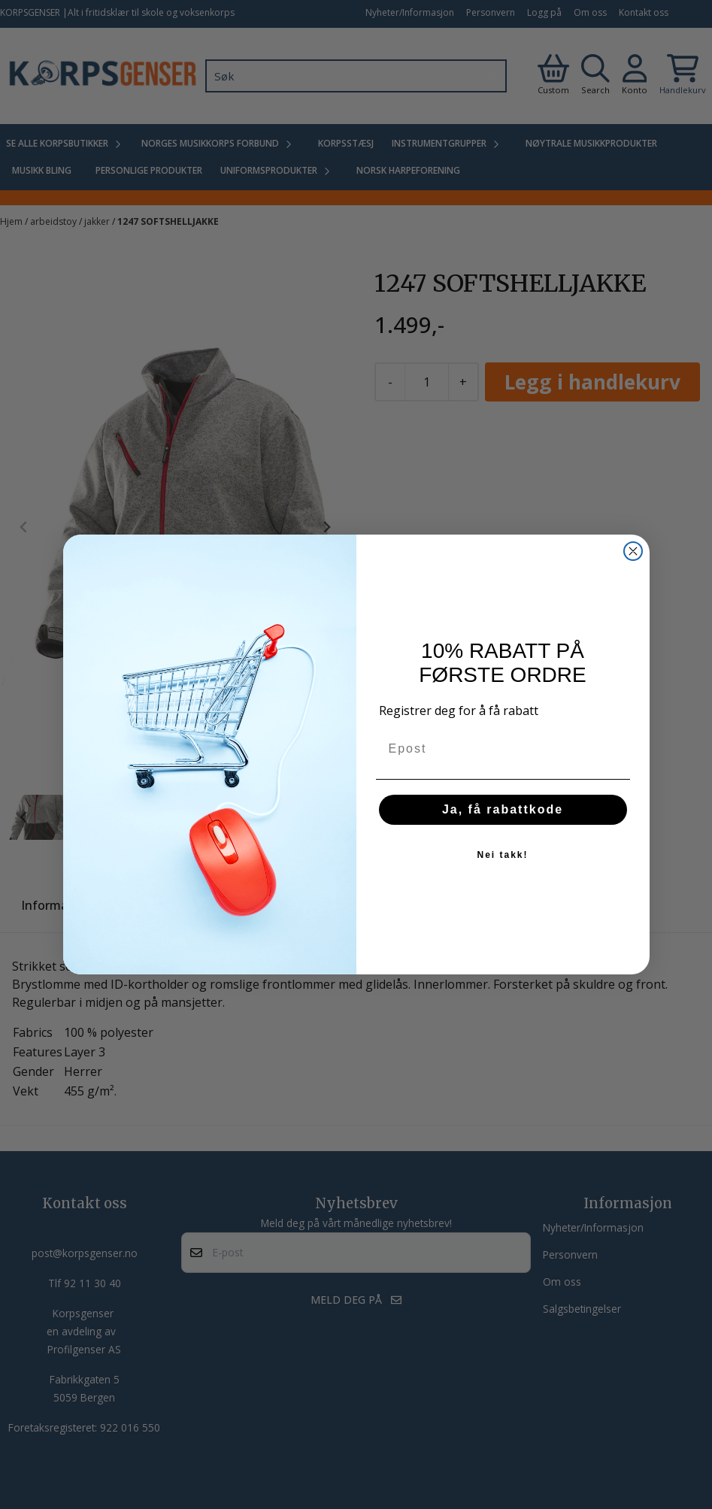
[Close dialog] (633, 551)
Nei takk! (502, 855)
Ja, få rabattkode (502, 809)
